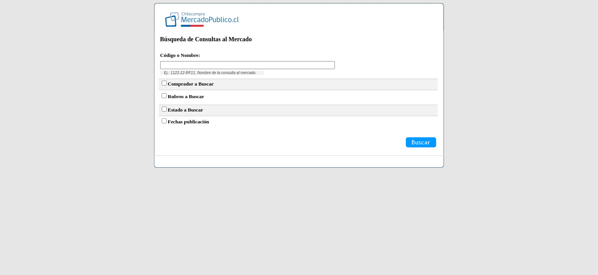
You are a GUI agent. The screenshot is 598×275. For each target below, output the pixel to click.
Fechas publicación (188, 122)
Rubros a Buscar (186, 96)
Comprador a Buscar (191, 84)
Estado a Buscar (185, 110)
